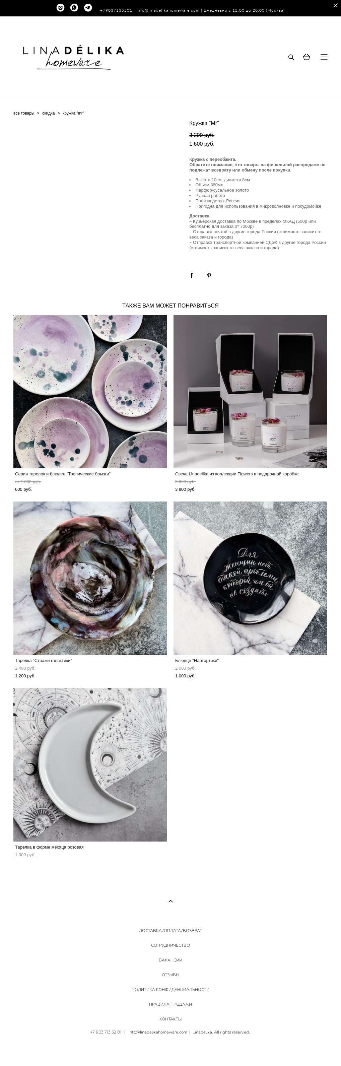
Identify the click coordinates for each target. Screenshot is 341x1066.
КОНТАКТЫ (170, 1019)
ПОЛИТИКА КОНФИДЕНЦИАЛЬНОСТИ (170, 989)
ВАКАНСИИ (170, 960)
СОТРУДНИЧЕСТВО (170, 945)
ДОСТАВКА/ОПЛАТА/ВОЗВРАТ (170, 930)
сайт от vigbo (170, 1050)
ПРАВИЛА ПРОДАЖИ (170, 1004)
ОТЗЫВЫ (170, 975)
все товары (24, 113)
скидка (48, 113)
